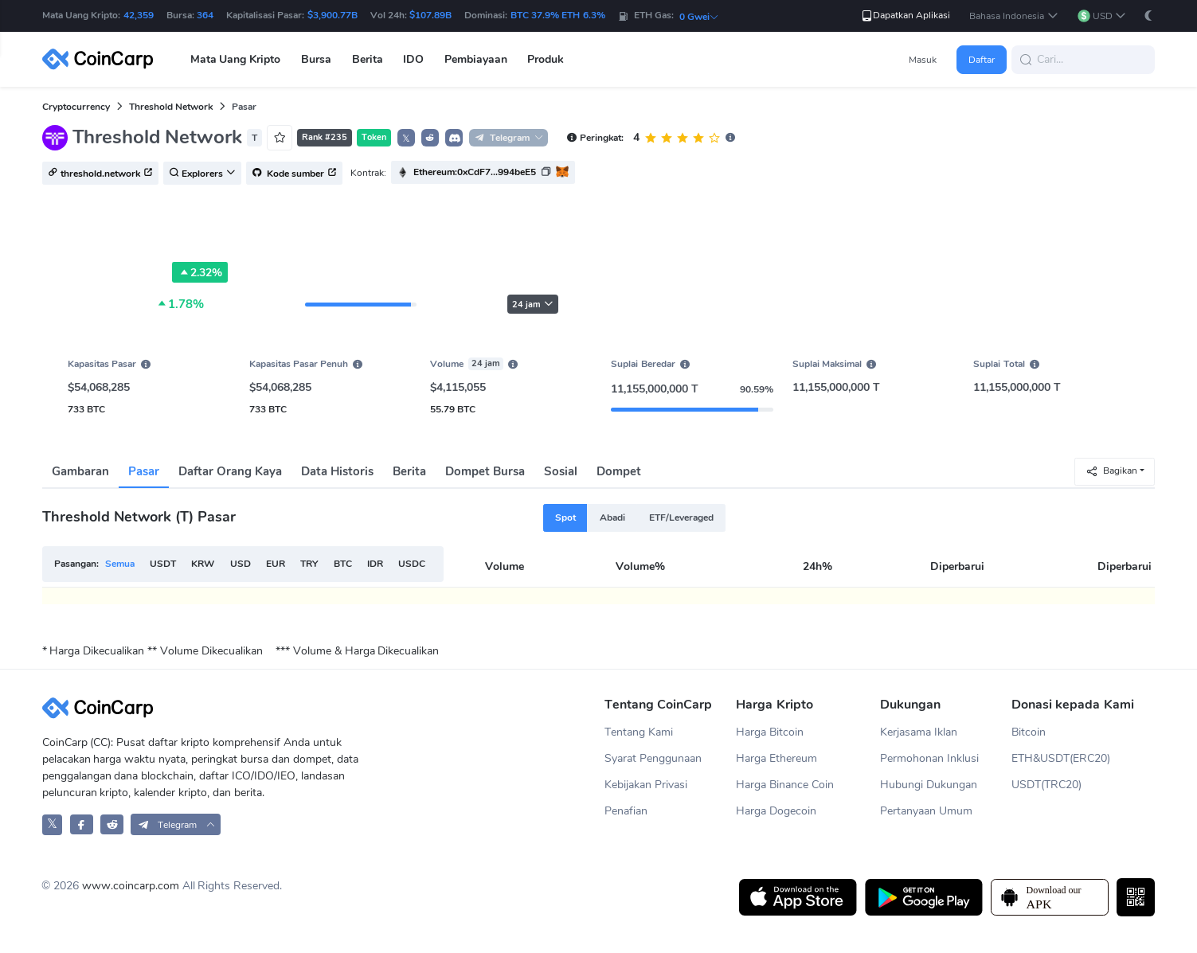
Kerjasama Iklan (918, 732)
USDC (411, 563)
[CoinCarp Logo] (102, 59)
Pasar (143, 471)
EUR (275, 563)
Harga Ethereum (776, 758)
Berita (409, 471)
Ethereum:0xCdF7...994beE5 (474, 172)
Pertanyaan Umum (926, 810)
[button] (1013, 16)
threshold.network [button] (100, 173)
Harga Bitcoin (770, 732)
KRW (202, 563)
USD (240, 563)
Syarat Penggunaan (653, 758)
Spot (565, 517)
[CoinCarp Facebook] (81, 824)
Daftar (981, 59)
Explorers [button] (202, 173)
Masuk (923, 59)
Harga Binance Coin (785, 784)
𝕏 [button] (406, 138)
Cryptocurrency (76, 106)
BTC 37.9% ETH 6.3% (557, 15)
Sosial (560, 471)
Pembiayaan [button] (475, 59)
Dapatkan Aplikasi (905, 15)
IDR (375, 563)
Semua (120, 563)
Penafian (625, 810)
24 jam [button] (533, 305)
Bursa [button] (316, 59)
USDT (163, 563)
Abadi (612, 517)
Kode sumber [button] (295, 173)
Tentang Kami (638, 732)
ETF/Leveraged (681, 517)
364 (205, 15)
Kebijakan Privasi (645, 784)
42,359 (138, 15)
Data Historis (337, 471)
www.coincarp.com (130, 885)
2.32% (200, 272)
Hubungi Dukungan (928, 784)
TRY (309, 563)
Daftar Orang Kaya (230, 471)
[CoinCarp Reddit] (111, 824)
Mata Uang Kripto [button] (235, 59)
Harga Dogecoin (776, 810)
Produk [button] (545, 59)
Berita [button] (367, 59)
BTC (343, 563)
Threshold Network (171, 106)
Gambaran (80, 471)
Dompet (619, 471)
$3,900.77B (332, 15)
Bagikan (1111, 471)
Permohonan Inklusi (929, 758)
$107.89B (430, 15)
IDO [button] (413, 59)
